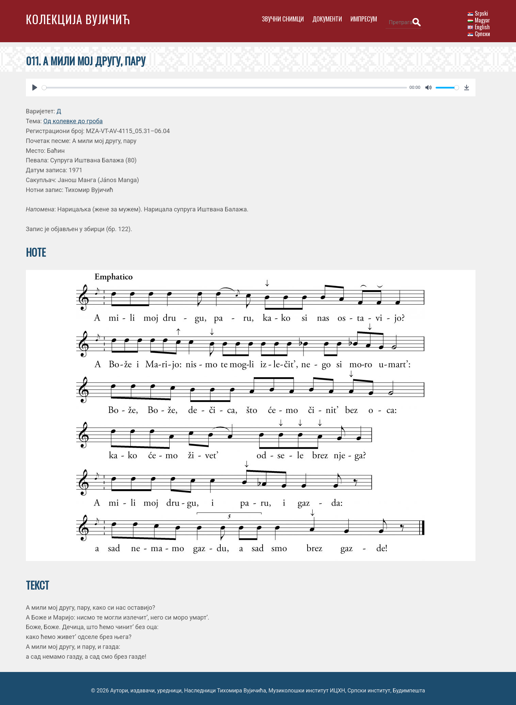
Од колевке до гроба (73, 117)
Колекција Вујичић (78, 19)
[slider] (220, 83)
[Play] (34, 83)
